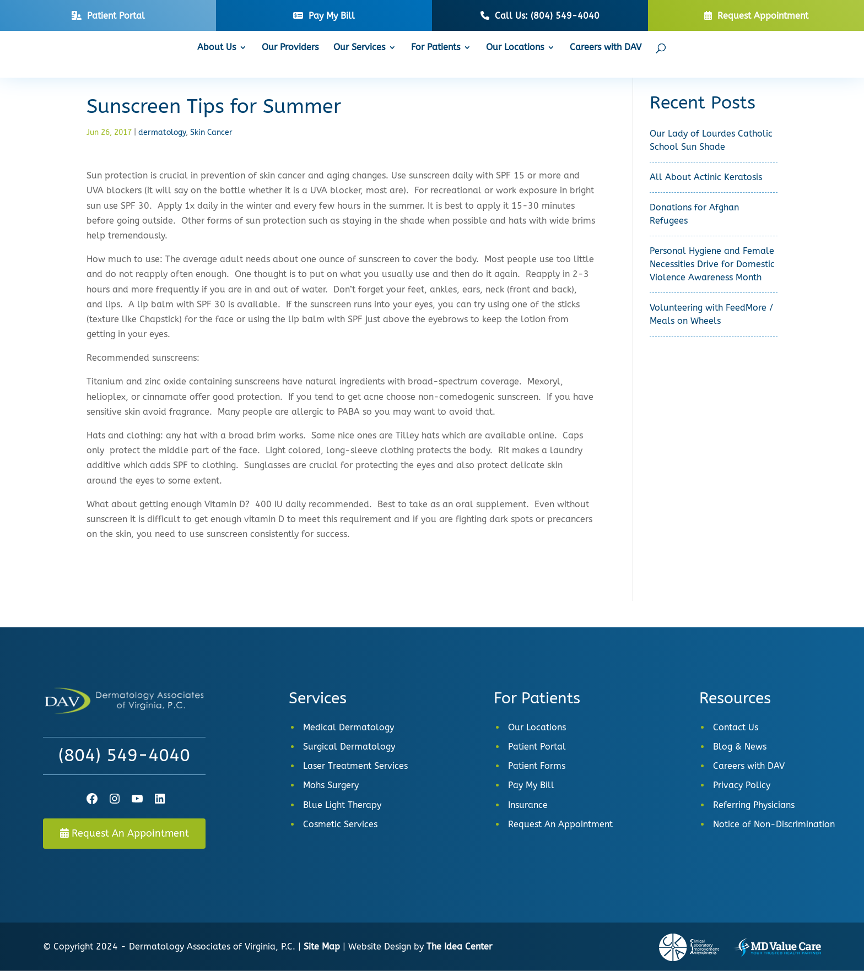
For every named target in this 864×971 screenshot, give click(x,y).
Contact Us (735, 727)
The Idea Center (459, 946)
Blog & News (739, 746)
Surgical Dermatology (349, 746)
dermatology (162, 132)
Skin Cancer (211, 132)
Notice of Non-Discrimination (774, 824)
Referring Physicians (754, 805)
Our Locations (515, 48)
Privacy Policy (741, 785)
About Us (216, 48)
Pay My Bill (531, 785)
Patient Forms (536, 766)
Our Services (359, 48)
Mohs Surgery (331, 785)
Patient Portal (537, 746)
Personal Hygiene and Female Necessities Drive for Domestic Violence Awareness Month (712, 264)
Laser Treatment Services (355, 766)
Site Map (322, 946)
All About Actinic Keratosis (706, 177)
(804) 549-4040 (124, 755)
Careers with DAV (605, 48)
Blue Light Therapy (342, 805)
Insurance (528, 805)
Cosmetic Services (340, 824)
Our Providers (290, 48)
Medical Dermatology (348, 727)
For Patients (435, 48)
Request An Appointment (124, 833)
